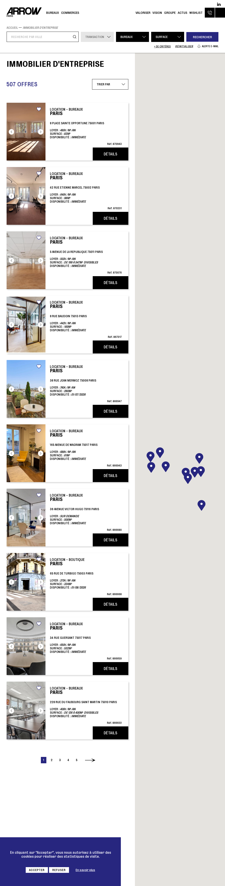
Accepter (37, 870)
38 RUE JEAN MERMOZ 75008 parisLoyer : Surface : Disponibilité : (86, 383)
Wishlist (196, 12)
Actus (182, 12)
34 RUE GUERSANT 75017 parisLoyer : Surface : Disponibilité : (86, 641)
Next (40, 132)
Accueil (12, 27)
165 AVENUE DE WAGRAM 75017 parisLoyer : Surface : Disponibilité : (86, 448)
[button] (188, 478)
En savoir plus (85, 870)
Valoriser (143, 12)
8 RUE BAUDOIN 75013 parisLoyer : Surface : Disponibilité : (86, 319)
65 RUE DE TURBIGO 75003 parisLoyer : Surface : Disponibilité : (86, 576)
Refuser (59, 870)
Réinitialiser (184, 46)
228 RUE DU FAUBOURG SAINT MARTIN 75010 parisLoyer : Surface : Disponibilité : (86, 705)
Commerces (70, 12)
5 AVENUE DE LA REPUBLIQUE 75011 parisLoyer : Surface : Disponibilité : (86, 255)
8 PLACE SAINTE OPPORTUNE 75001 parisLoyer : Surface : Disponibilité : (86, 126)
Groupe (170, 12)
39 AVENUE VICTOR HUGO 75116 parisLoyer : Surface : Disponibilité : (86, 512)
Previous (11, 132)
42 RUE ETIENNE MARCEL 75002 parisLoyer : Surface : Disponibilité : (86, 190)
